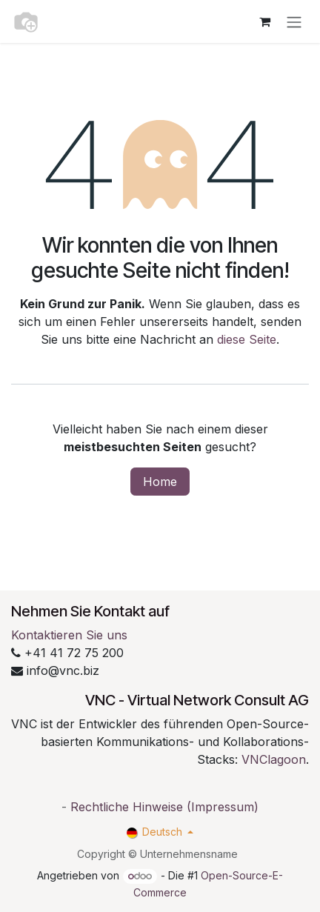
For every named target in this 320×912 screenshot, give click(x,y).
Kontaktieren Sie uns (69, 635)
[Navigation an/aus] (294, 21)
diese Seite (246, 339)
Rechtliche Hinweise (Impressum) (164, 806)
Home (160, 481)
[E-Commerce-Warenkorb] (264, 21)
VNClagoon (273, 759)
